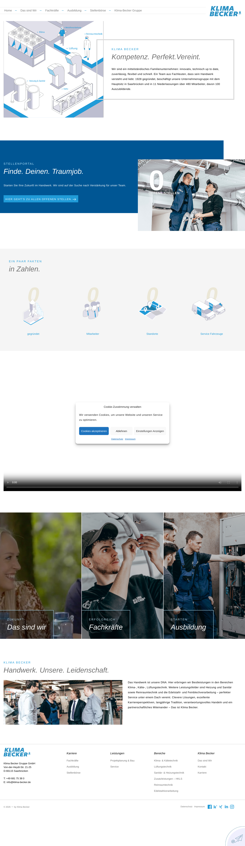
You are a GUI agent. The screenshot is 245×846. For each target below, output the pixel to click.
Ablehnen (121, 430)
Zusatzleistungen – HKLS (168, 778)
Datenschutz (117, 439)
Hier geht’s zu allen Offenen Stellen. (40, 199)
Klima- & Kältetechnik (166, 760)
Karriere (202, 772)
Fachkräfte (52, 10)
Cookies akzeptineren (94, 430)
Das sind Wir (29, 10)
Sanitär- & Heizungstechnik (169, 772)
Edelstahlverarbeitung (166, 790)
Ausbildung (74, 10)
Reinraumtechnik (163, 784)
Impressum (130, 439)
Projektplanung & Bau (122, 760)
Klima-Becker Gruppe (128, 10)
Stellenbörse (98, 10)
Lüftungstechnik (163, 766)
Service (114, 766)
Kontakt (202, 766)
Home (8, 10)
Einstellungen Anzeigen (150, 430)
